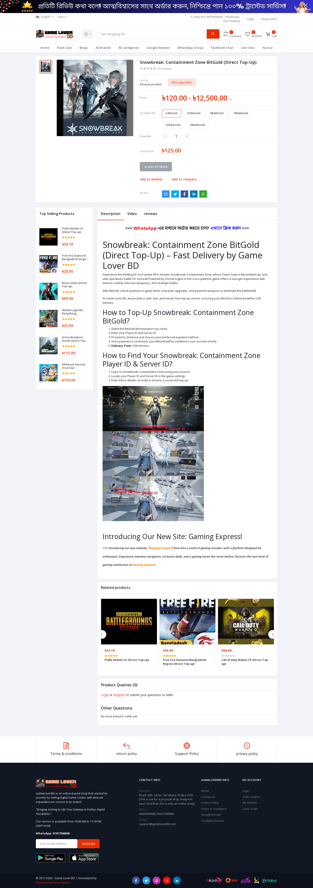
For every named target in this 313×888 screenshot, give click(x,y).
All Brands (103, 48)
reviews (150, 213)
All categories (128, 48)
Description (110, 213)
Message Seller (182, 82)
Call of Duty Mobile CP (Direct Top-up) (245, 662)
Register (119, 695)
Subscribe (88, 844)
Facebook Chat (222, 48)
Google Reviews (158, 48)
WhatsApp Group (190, 48)
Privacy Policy (210, 803)
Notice (268, 48)
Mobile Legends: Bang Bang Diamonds (72, 312)
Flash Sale (64, 48)
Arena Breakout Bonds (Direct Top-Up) (74, 339)
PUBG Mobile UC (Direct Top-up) (72, 230)
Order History (251, 797)
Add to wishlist (151, 179)
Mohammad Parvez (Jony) (53, 882)
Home (44, 48)
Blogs (84, 48)
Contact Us (208, 797)
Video (132, 213)
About (205, 791)
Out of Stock (156, 167)
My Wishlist (249, 803)
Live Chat (248, 48)
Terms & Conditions (214, 809)
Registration (269, 19)
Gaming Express (160, 548)
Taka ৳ (61, 17)
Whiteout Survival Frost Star (73, 366)
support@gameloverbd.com (157, 824)
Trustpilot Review (212, 821)
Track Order (250, 809)
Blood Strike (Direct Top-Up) (74, 284)
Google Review (211, 815)
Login (250, 19)
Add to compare (184, 179)
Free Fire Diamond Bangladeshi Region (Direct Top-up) (75, 257)
